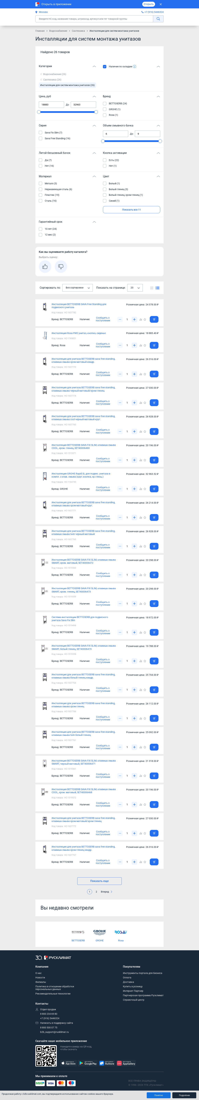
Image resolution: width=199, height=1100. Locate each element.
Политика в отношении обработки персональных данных (54, 988)
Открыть (149, 4)
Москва (41, 12)
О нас (38, 973)
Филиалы (40, 982)
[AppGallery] (126, 1063)
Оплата (127, 977)
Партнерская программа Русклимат (143, 995)
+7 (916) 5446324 (154, 12)
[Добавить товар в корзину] (154, 319)
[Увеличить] (134, 319)
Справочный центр (133, 999)
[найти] (158, 18)
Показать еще (99, 881)
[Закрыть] (161, 4)
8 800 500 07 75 (48, 1027)
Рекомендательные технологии (52, 993)
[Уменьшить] (120, 319)
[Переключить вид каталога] (151, 287)
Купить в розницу (133, 986)
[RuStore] (106, 1063)
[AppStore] (68, 1063)
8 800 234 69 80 (48, 1013)
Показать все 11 (131, 209)
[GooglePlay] (88, 1063)
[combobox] (77, 288)
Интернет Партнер (133, 991)
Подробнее (184, 1095)
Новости (40, 977)
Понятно (158, 1095)
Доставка (128, 982)
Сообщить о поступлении (103, 319)
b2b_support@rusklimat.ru (54, 1032)
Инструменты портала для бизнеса (142, 973)
